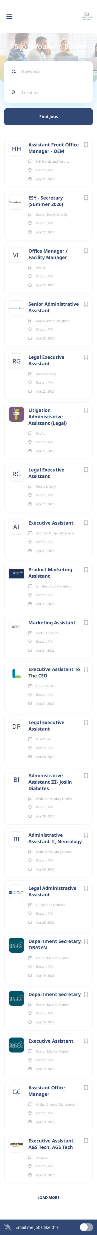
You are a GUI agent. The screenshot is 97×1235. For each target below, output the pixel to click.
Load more (48, 1197)
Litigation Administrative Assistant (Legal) (47, 416)
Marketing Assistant (52, 622)
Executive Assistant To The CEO (54, 672)
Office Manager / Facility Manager (48, 254)
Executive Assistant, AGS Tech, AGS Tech (51, 1144)
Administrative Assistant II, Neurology (55, 838)
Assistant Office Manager (46, 1090)
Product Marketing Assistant (50, 572)
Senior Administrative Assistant (53, 307)
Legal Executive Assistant (46, 360)
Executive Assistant (50, 523)
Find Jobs (48, 116)
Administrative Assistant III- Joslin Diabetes (50, 781)
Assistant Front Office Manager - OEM (53, 148)
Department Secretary (54, 994)
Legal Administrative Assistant (52, 891)
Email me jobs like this (37, 1227)
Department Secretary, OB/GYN (55, 944)
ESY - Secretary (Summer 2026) (45, 201)
